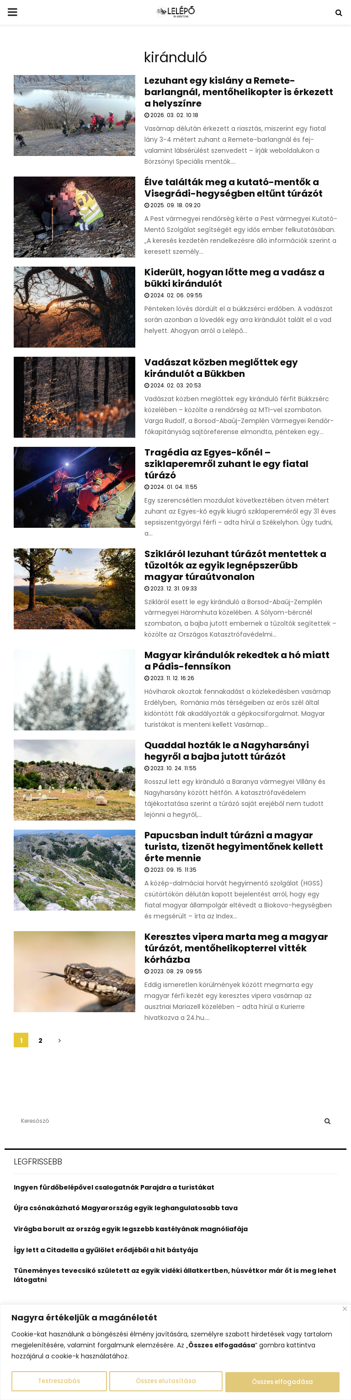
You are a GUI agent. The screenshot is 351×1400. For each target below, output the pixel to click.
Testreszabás (58, 1382)
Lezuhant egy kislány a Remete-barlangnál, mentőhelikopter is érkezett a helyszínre (238, 92)
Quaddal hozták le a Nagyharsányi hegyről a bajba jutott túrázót (226, 751)
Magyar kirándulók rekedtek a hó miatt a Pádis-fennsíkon (237, 661)
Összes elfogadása (282, 1382)
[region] (175, 1352)
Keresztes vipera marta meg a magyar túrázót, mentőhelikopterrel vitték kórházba (236, 948)
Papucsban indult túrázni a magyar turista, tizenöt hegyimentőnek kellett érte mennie (233, 846)
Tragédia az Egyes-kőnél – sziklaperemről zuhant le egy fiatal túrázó (226, 464)
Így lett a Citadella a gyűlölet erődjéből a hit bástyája (106, 1250)
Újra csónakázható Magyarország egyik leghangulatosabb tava (126, 1207)
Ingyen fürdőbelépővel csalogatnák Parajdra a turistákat (114, 1187)
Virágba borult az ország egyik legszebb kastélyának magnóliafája (131, 1229)
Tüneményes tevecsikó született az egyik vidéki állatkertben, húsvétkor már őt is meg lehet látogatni (175, 1275)
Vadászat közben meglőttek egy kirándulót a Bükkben (221, 368)
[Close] (345, 1310)
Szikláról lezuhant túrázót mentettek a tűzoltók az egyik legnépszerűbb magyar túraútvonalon (235, 565)
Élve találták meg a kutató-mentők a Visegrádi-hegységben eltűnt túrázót (233, 188)
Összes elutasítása (165, 1382)
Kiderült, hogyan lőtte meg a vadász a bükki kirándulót (234, 278)
